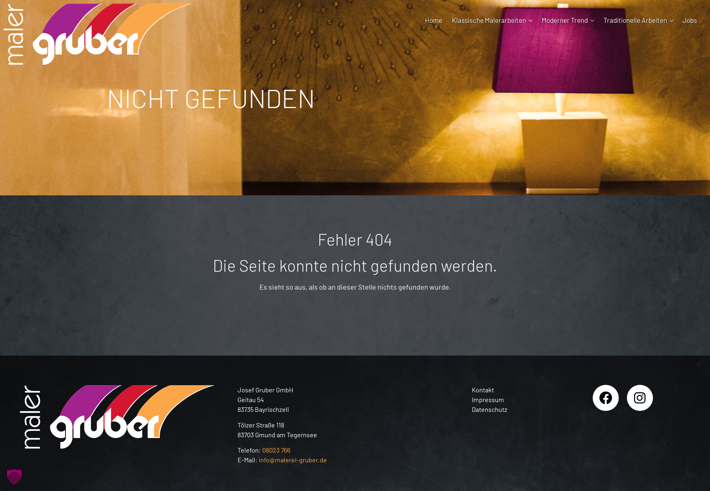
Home (433, 20)
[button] (14, 476)
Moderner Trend (568, 20)
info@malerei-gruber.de (293, 460)
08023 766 (276, 450)
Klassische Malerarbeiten (492, 20)
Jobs (690, 20)
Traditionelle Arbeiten (638, 20)
